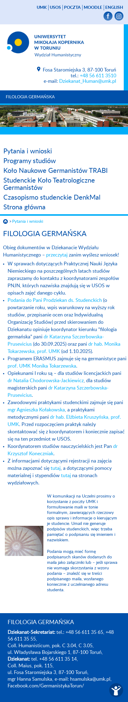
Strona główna (24, 207)
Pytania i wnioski (27, 151)
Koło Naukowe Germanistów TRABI (55, 170)
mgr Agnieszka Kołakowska (36, 409)
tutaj (56, 468)
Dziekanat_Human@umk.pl (87, 81)
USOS (55, 7)
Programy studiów (29, 161)
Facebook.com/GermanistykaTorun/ (46, 685)
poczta (72, 7)
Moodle (93, 7)
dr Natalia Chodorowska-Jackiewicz (46, 380)
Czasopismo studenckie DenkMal (51, 197)
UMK (42, 7)
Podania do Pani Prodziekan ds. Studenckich (55, 300)
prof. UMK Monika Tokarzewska (42, 366)
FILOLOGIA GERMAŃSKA (30, 97)
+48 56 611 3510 (98, 75)
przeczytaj (57, 255)
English (114, 7)
